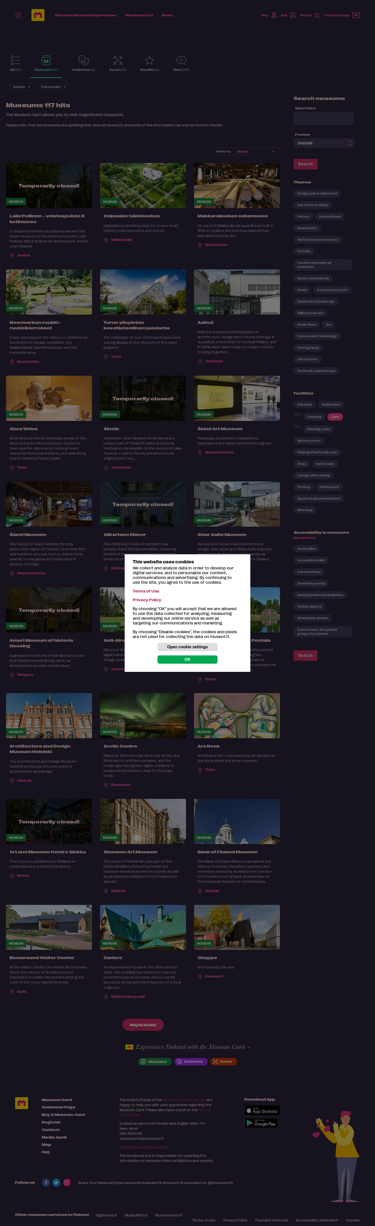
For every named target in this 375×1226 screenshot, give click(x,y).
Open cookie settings (187, 647)
